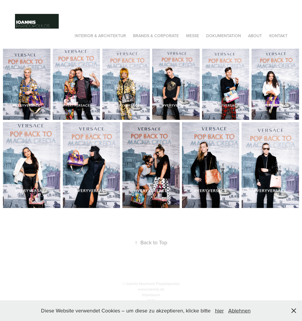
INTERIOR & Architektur (100, 36)
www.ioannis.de (151, 289)
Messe (192, 36)
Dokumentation (223, 36)
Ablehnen (239, 310)
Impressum (151, 294)
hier (219, 310)
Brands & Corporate (156, 36)
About (255, 36)
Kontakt (278, 36)
